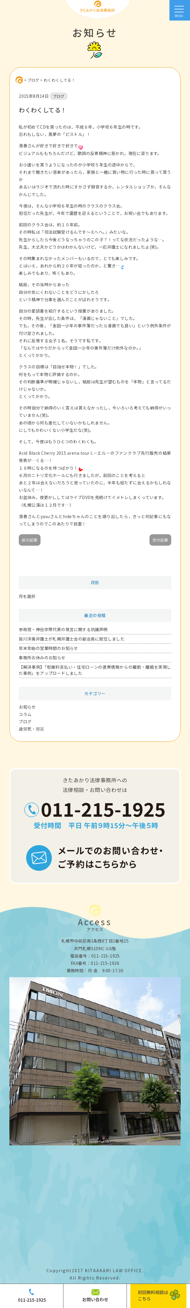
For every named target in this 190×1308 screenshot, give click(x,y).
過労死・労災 (31, 729)
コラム (25, 714)
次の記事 (160, 540)
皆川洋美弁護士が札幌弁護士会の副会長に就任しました (72, 639)
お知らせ (27, 707)
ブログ (25, 721)
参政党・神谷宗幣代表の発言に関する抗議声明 (63, 629)
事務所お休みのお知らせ (42, 657)
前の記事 (30, 540)
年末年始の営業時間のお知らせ (48, 648)
